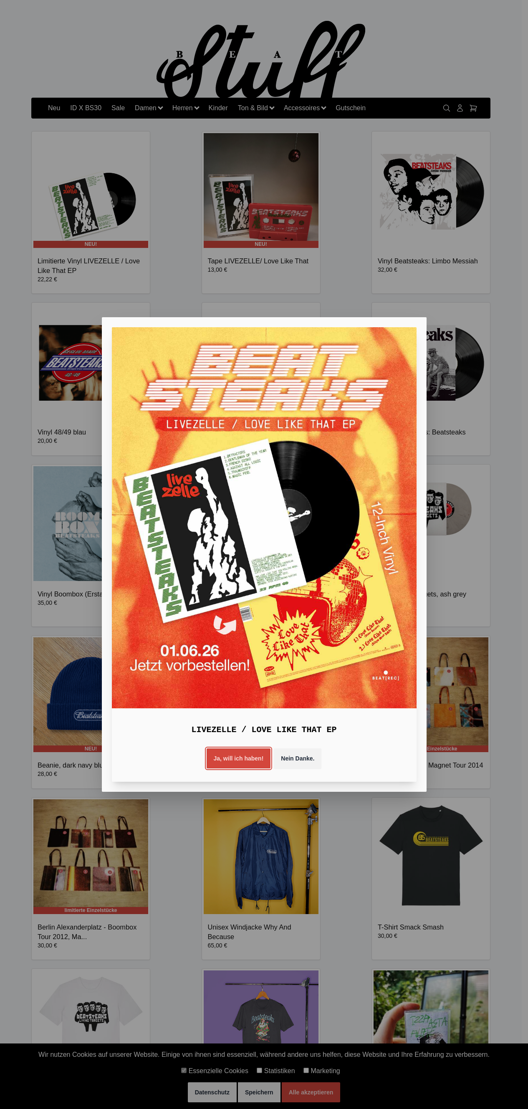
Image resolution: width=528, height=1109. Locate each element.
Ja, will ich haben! (239, 758)
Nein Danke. (297, 758)
